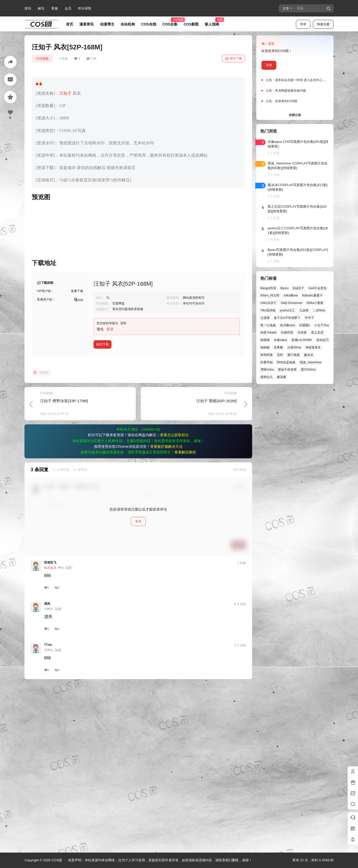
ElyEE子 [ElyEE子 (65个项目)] (298, 288)
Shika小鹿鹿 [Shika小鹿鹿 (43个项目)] (314, 303)
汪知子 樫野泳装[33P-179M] (64, 566)
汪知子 (65, 93)
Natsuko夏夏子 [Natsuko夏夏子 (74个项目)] (312, 295)
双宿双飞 (50, 728)
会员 (68, 8)
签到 (27, 8)
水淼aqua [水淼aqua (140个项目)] (280, 340)
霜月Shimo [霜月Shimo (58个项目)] (308, 369)
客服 (54, 8)
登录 (303, 24)
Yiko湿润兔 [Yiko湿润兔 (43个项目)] (268, 310)
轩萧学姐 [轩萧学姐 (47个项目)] (266, 362)
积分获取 (84, 8)
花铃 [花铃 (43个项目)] (280, 355)
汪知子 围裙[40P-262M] (216, 566)
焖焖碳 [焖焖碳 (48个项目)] (265, 347)
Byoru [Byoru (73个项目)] (284, 288)
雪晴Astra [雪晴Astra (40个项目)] (267, 369)
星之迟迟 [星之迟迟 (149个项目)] (317, 332)
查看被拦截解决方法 (166, 612)
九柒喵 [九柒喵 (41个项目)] (304, 310)
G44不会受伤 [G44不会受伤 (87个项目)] (318, 288)
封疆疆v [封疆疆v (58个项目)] (304, 325)
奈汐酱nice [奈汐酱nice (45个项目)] (287, 325)
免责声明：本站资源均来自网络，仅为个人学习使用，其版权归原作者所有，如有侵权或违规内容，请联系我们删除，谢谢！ (160, 860)
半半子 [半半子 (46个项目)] (309, 318)
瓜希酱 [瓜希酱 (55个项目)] (278, 347)
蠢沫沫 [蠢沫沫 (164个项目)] (308, 355)
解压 (41, 8)
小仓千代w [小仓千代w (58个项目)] (321, 325)
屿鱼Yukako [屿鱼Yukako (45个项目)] (268, 332)
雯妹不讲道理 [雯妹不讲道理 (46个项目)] (287, 369)
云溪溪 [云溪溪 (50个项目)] (265, 318)
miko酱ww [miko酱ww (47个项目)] (291, 295)
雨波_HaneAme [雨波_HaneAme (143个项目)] (310, 362)
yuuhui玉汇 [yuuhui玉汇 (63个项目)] (287, 310)
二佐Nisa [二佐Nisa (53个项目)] (319, 310)
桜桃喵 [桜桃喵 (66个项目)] (265, 340)
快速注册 (323, 24)
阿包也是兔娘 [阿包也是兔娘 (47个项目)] (286, 362)
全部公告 (295, 115)
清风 (47, 769)
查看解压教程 (185, 618)
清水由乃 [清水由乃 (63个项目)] (322, 340)
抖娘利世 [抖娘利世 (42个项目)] (287, 332)
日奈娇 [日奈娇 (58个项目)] (302, 332)
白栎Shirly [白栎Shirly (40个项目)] (294, 347)
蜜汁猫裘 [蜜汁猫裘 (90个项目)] (293, 355)
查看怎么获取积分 (174, 601)
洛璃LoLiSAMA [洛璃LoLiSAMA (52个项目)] (301, 340)
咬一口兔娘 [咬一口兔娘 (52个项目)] (268, 325)
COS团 (56, 860)
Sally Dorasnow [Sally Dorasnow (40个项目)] (291, 303)
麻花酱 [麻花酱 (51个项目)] (281, 377)
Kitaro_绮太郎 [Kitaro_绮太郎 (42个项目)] (269, 295)
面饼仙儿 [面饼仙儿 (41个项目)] (266, 377)
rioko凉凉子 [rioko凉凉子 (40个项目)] (268, 303)
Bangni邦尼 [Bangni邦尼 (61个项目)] (268, 288)
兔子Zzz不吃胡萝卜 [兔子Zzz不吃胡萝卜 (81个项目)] (287, 318)
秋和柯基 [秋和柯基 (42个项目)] (266, 355)
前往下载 (233, 59)
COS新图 (42, 58)
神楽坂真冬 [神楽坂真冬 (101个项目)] (313, 347)
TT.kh (48, 810)
